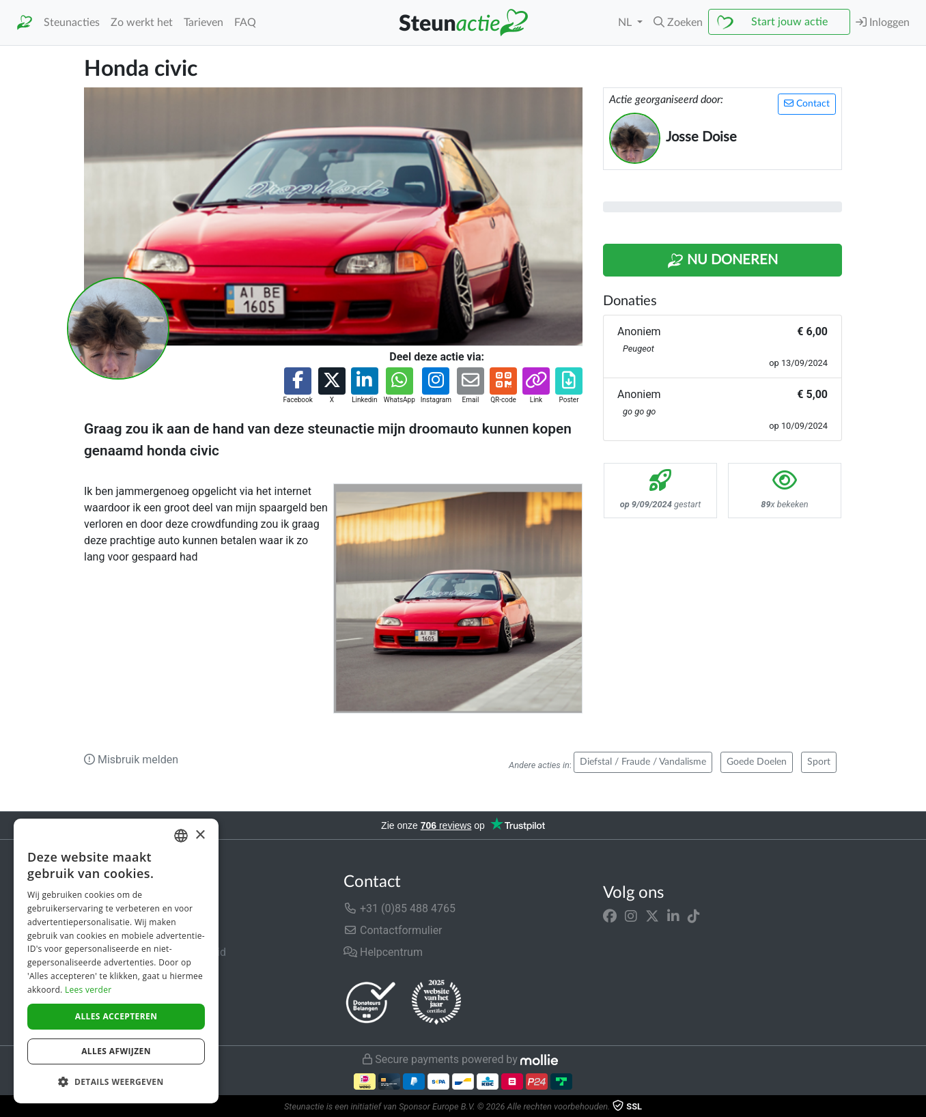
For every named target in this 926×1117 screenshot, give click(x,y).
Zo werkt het (142, 22)
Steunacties (72, 22)
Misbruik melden (131, 759)
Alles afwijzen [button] (116, 1051)
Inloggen (883, 22)
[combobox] (181, 836)
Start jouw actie (789, 21)
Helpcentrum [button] (383, 952)
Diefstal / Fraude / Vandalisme (643, 762)
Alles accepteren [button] (116, 1016)
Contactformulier (393, 930)
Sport (818, 762)
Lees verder (88, 989)
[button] (678, 22)
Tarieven (203, 22)
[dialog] (116, 961)
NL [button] (626, 22)
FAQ (245, 22)
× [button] (200, 835)
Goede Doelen (757, 762)
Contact (807, 103)
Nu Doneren (722, 261)
